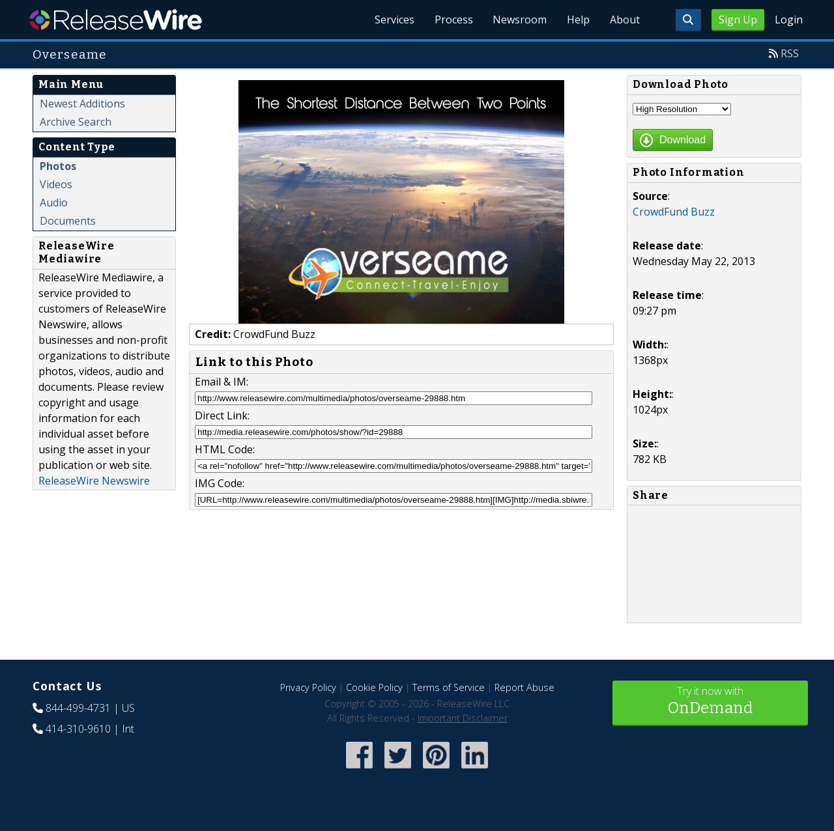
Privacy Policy (308, 687)
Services (390, 19)
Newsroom (518, 19)
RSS (790, 53)
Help (577, 19)
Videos (56, 184)
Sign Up (738, 19)
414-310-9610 (78, 729)
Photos (58, 166)
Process (450, 19)
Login (789, 19)
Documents (68, 221)
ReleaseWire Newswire (94, 480)
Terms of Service (448, 687)
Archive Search (75, 122)
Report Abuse (524, 687)
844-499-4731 (78, 708)
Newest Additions (82, 103)
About (624, 19)
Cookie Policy (374, 687)
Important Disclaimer (463, 718)
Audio (54, 202)
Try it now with (710, 702)
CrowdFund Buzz (674, 211)
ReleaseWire (115, 20)
